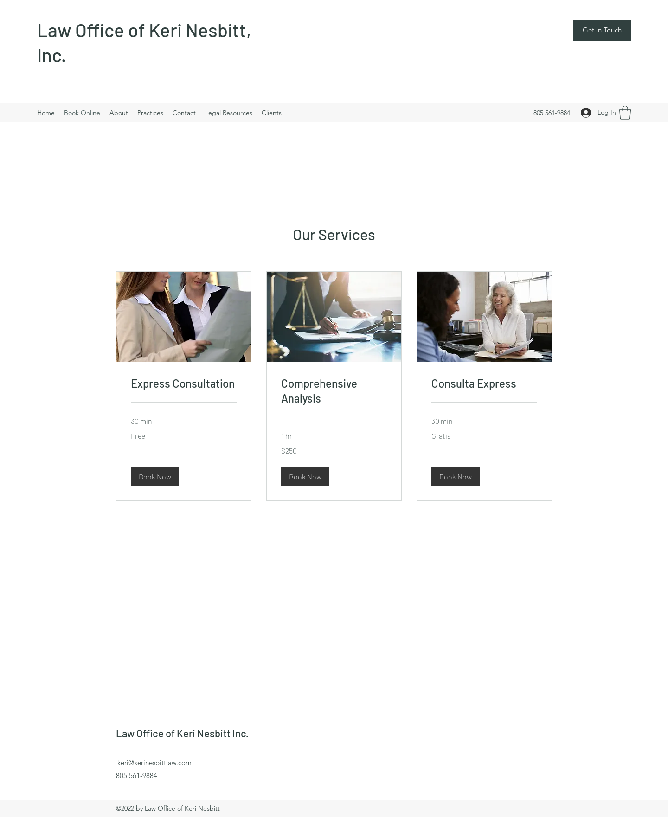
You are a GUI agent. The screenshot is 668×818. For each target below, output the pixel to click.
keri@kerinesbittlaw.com (154, 762)
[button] (602, 30)
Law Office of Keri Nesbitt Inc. (183, 733)
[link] (184, 383)
